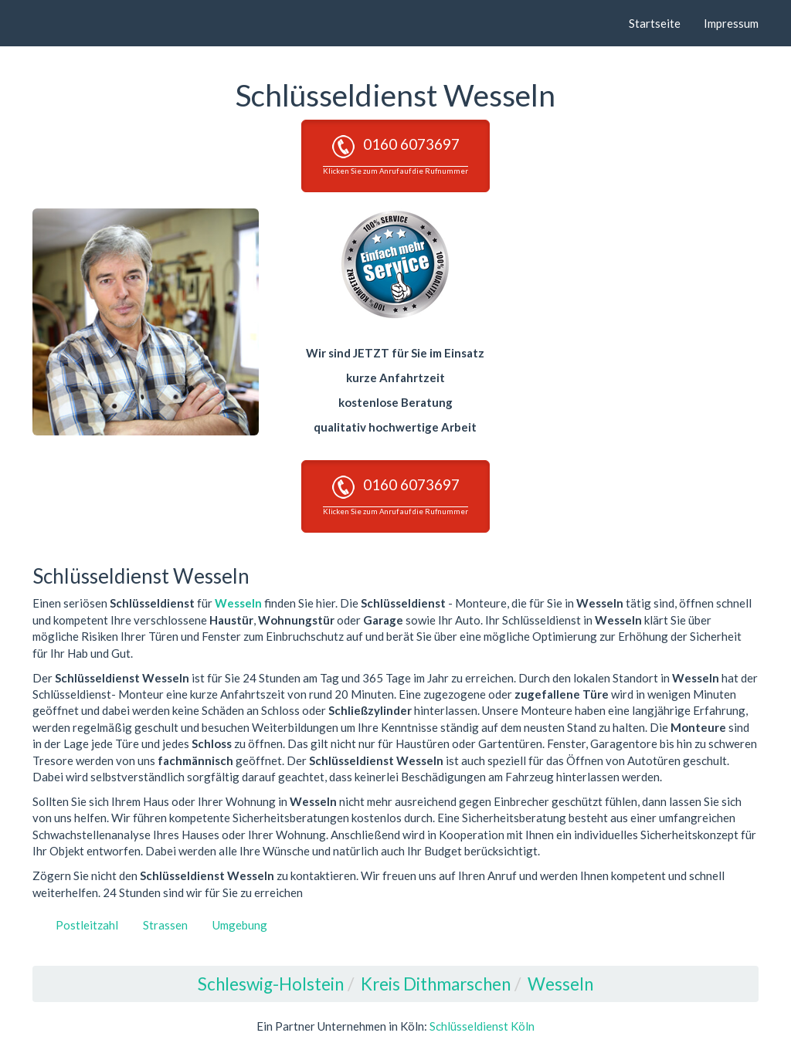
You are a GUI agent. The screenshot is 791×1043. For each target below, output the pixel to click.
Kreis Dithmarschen (436, 984)
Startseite (655, 23)
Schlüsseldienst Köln (482, 1026)
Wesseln (238, 603)
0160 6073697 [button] (395, 155)
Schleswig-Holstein (271, 984)
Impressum (731, 23)
